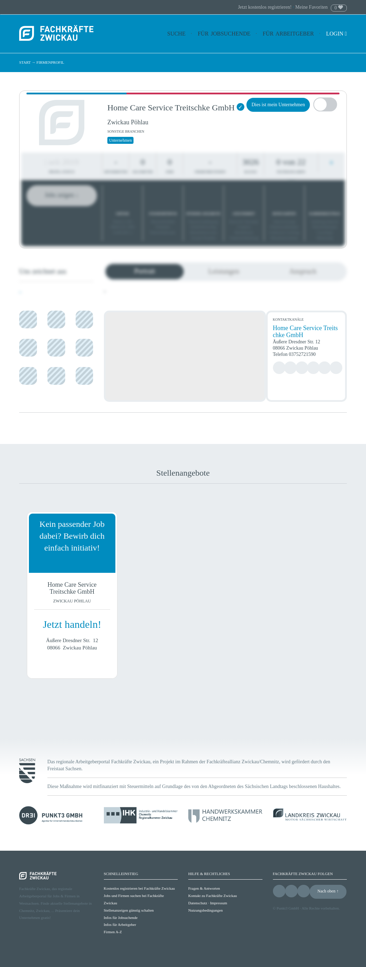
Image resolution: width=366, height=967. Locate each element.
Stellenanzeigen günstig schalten (129, 910)
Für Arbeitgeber (288, 34)
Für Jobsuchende (224, 34)
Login (336, 34)
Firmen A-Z (113, 932)
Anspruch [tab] (303, 271)
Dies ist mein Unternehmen (278, 104)
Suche (176, 34)
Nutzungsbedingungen (205, 910)
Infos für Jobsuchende (121, 917)
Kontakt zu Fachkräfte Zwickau (212, 896)
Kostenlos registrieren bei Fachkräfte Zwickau (139, 888)
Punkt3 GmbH (288, 908)
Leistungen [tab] (223, 271)
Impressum (218, 903)
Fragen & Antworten (204, 888)
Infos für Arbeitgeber (120, 924)
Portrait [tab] (144, 271)
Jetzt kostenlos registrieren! (265, 7)
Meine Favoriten (311, 7)
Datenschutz (197, 903)
